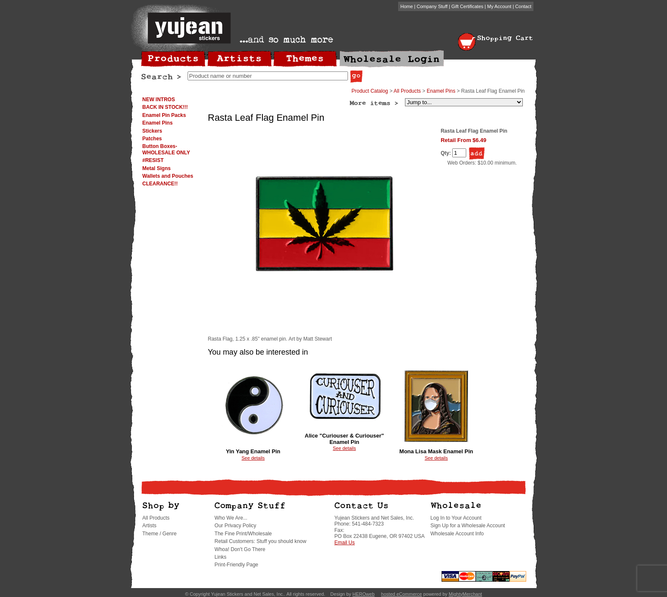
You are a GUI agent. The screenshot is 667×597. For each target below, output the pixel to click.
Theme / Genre (160, 534)
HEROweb (364, 594)
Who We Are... (230, 518)
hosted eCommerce (401, 594)
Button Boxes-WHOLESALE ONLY (166, 149)
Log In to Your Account (456, 518)
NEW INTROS (159, 99)
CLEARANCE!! (160, 184)
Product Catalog (369, 91)
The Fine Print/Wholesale (243, 534)
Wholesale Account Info (457, 534)
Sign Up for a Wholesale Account (467, 526)
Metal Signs (157, 168)
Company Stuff (432, 6)
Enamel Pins (158, 123)
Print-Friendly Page (236, 565)
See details (253, 458)
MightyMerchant (465, 594)
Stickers (152, 131)
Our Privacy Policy (235, 526)
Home (406, 6)
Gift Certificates (467, 6)
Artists (150, 526)
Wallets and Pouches (168, 176)
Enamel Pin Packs (164, 115)
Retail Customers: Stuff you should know (260, 541)
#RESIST (153, 160)
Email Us (344, 543)
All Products (407, 91)
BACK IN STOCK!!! (165, 107)
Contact (523, 6)
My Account (499, 6)
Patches (152, 139)
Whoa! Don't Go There (239, 549)
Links (220, 557)
